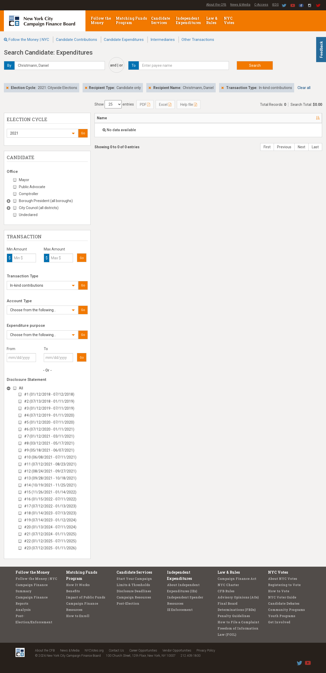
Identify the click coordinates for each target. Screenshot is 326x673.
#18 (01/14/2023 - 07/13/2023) (50, 513)
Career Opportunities (143, 650)
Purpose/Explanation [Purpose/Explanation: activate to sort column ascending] (265, 118)
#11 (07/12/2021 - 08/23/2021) (50, 464)
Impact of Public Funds (85, 597)
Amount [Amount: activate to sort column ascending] (230, 118)
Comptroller (28, 194)
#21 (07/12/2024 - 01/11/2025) (50, 534)
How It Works (78, 585)
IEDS (275, 4)
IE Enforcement (180, 610)
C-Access (261, 4)
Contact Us (116, 650)
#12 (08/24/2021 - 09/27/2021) (50, 471)
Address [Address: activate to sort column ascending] (128, 118)
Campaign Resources (134, 597)
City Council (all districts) (39, 208)
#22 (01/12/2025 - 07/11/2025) (50, 541)
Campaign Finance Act (237, 578)
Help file (188, 104)
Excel (165, 104)
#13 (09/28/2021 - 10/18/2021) (50, 478)
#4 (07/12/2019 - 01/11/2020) (49, 415)
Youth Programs (281, 616)
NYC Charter (228, 585)
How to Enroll (77, 616)
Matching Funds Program (131, 20)
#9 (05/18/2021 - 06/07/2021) (49, 450)
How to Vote (278, 591)
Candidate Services (160, 20)
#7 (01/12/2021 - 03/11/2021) (49, 436)
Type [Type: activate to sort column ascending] (306, 118)
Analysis (23, 610)
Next (301, 147)
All (21, 388)
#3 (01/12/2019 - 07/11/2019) (49, 408)
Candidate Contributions (76, 39)
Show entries (114, 104)
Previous (284, 147)
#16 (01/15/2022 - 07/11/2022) (50, 499)
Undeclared (28, 215)
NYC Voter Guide (282, 597)
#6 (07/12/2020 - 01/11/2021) (49, 429)
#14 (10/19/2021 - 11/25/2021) (50, 485)
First (267, 147)
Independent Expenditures (188, 20)
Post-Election (128, 603)
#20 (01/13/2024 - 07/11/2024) (50, 527)
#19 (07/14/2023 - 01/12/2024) (50, 520)
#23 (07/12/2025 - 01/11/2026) (50, 548)
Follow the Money (101, 20)
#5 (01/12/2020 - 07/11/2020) (49, 422)
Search (255, 65)
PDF (145, 104)
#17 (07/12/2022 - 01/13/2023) (50, 506)
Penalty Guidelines (234, 616)
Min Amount (17, 249)
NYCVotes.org (94, 650)
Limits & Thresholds (133, 585)
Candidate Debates (283, 603)
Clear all (304, 88)
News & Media (240, 4)
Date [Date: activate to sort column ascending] (202, 118)
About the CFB (216, 4)
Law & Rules (212, 20)
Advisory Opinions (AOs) (238, 597)
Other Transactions (198, 39)
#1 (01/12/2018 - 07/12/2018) (49, 394)
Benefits (73, 591)
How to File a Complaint (238, 622)
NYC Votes (229, 20)
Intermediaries (162, 39)
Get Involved (279, 622)
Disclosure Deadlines (134, 591)
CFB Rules (226, 591)
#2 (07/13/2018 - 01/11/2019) (49, 401)
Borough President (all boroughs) (46, 201)
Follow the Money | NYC (29, 39)
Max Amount (54, 249)
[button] (42, 133)
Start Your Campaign (134, 578)
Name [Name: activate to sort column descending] (102, 118)
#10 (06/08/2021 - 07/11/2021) (50, 457)
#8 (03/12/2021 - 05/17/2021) (49, 443)
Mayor (24, 180)
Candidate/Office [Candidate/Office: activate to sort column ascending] (165, 118)
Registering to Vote (284, 585)
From (11, 349)
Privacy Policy (206, 650)
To (46, 349)
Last (315, 147)
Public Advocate (32, 187)
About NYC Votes (282, 578)
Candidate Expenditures (124, 39)
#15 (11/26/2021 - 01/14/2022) (50, 492)
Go (83, 133)
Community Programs (286, 610)
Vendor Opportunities (176, 650)
